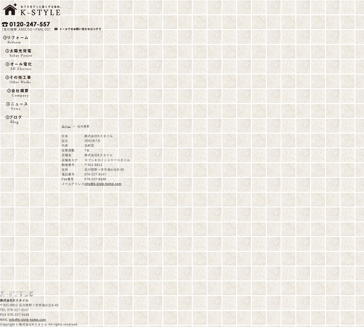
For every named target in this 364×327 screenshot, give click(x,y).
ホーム (66, 126)
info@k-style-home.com (102, 184)
